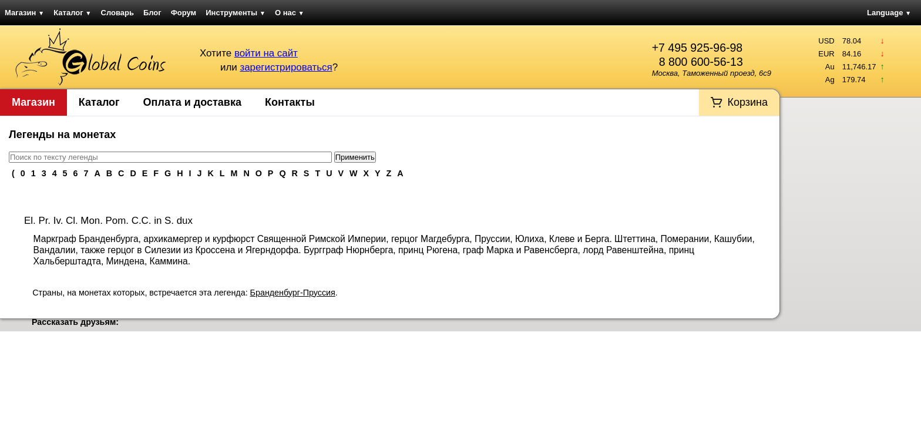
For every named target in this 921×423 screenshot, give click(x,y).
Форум (183, 12)
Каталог (72, 12)
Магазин (24, 12)
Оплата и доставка (192, 102)
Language (889, 12)
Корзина (747, 102)
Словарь (117, 12)
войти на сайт (266, 53)
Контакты (290, 102)
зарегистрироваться (286, 67)
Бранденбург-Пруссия (292, 292)
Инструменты (235, 12)
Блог (152, 12)
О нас (289, 12)
